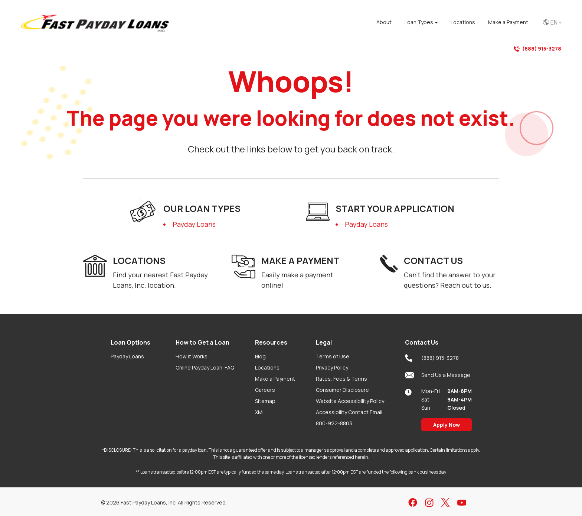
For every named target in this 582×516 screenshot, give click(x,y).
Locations (267, 367)
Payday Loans (194, 224)
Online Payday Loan (205, 367)
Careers (265, 389)
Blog (260, 356)
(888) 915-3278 (537, 48)
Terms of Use (332, 356)
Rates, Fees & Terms (341, 378)
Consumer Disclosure (342, 389)
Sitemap (265, 400)
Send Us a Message (437, 375)
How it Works (191, 356)
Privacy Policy (332, 367)
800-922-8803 (334, 423)
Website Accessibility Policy (350, 400)
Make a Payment (275, 378)
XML (260, 412)
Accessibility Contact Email (349, 412)
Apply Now (446, 424)
